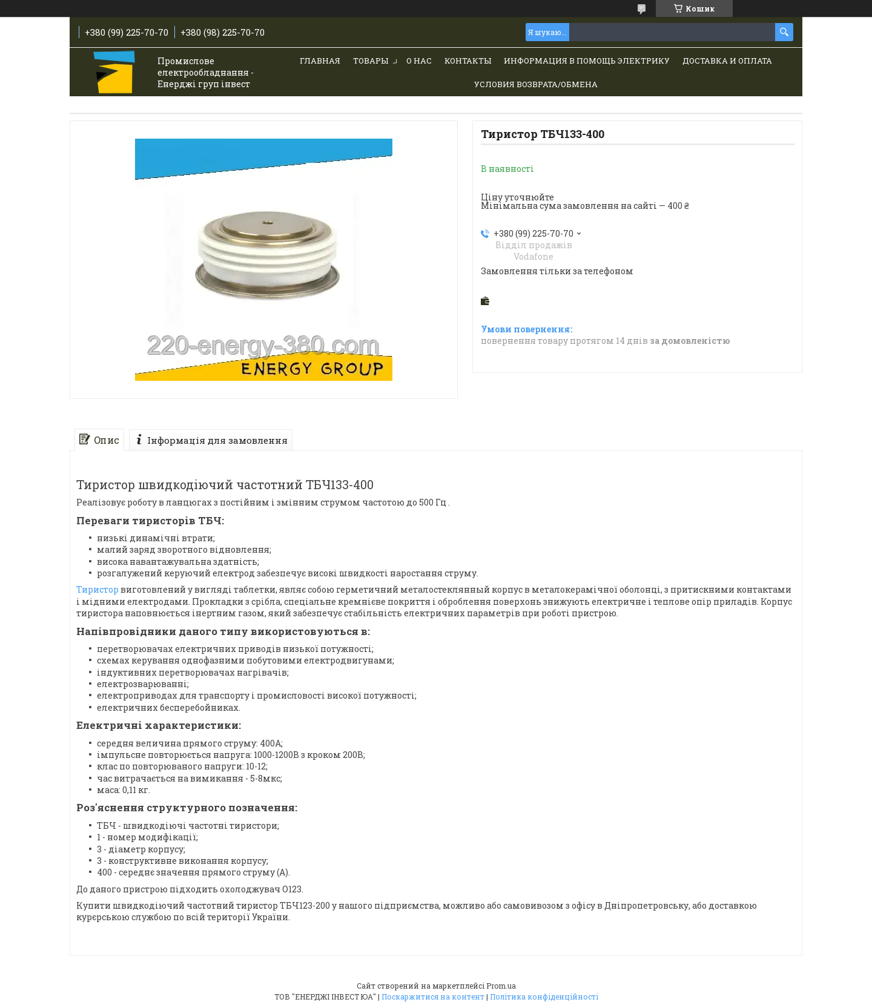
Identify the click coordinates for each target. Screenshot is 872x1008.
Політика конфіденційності (544, 996)
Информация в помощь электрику (587, 60)
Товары (370, 60)
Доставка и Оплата (727, 60)
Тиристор (97, 589)
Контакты (467, 60)
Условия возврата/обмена (536, 84)
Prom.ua (501, 985)
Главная (320, 60)
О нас (419, 60)
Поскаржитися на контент (433, 996)
